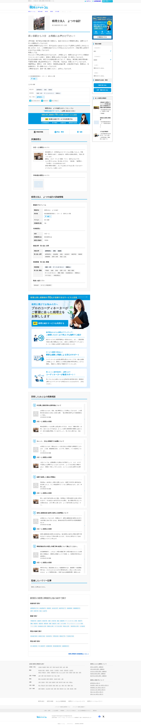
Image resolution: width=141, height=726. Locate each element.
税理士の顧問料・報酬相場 (96, 667)
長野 (42, 675)
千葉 (67, 672)
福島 (67, 667)
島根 (57, 685)
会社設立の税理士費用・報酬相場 (98, 671)
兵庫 (57, 682)
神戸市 (60, 682)
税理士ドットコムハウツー (94, 701)
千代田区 (56, 670)
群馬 (80, 672)
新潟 (45, 675)
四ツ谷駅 (57, 11)
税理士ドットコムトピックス (76, 701)
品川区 (71, 670)
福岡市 (43, 688)
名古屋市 (43, 679)
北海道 (40, 667)
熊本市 (61, 688)
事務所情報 (38, 132)
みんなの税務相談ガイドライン (84, 710)
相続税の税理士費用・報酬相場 (97, 673)
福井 (58, 675)
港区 (44, 670)
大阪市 (43, 682)
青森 (48, 667)
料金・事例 (59, 132)
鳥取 (54, 685)
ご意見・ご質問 (47, 710)
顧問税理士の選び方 (95, 683)
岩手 (51, 667)
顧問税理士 (40, 97)
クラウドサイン (70, 723)
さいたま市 (62, 672)
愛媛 (69, 685)
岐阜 (59, 679)
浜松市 (55, 679)
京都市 (53, 682)
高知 (72, 685)
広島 (47, 685)
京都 (50, 682)
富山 (55, 675)
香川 (66, 685)
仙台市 (57, 667)
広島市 (50, 685)
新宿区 (51, 11)
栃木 (77, 672)
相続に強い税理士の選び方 (96, 692)
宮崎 (68, 688)
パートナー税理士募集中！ (79, 707)
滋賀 (64, 682)
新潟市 (49, 675)
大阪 (39, 682)
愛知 (39, 679)
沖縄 (75, 688)
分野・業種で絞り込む (102, 90)
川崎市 (48, 672)
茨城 (74, 672)
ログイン (88, 1)
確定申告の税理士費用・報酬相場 (98, 676)
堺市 (47, 682)
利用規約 (62, 710)
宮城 (54, 667)
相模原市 (53, 672)
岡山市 (43, 685)
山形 (64, 667)
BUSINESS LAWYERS (79, 723)
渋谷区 (51, 670)
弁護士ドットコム (61, 723)
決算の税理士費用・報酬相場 (97, 669)
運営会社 (95, 710)
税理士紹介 (41, 701)
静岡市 (51, 679)
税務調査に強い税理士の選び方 (97, 687)
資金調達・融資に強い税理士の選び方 (99, 685)
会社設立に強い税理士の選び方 (97, 689)
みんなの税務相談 (61, 701)
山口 (60, 685)
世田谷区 (66, 670)
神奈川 (40, 672)
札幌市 (44, 667)
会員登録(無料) (96, 1)
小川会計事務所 (104, 131)
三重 (62, 679)
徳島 (63, 685)
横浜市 (44, 672)
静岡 (48, 679)
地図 (33, 78)
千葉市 (70, 672)
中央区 (61, 670)
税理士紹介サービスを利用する (48, 323)
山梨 (39, 675)
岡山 (39, 685)
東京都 (46, 11)
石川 (53, 675)
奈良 (67, 682)
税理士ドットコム (31, 11)
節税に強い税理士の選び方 (96, 694)
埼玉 (57, 672)
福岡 (39, 688)
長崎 (55, 688)
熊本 (58, 688)
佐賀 (52, 688)
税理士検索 (40, 11)
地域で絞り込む (102, 85)
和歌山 (70, 682)
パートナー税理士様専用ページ (62, 707)
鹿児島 (71, 688)
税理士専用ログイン (107, 1)
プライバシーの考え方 (71, 710)
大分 (65, 688)
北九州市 (48, 688)
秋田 (61, 667)
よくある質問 (55, 710)
